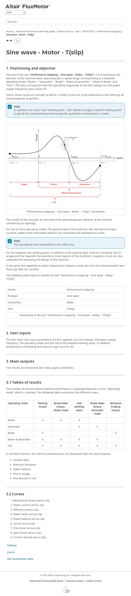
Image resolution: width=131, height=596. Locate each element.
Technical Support (75, 580)
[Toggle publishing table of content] (17, 41)
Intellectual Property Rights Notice (47, 580)
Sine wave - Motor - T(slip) (20, 34)
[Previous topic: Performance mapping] (7, 41)
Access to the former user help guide (35, 31)
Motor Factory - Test (69, 31)
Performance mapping (109, 31)
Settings (12, 545)
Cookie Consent (93, 580)
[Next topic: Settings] (11, 41)
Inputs (11, 552)
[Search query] (64, 22)
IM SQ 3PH (88, 31)
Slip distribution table (20, 559)
